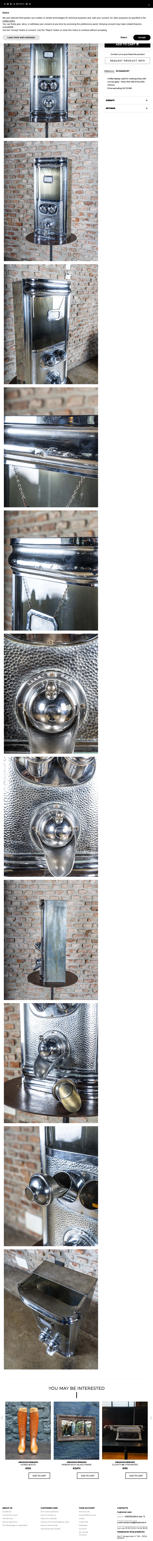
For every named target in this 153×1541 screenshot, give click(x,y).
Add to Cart (127, 44)
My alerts (82, 1535)
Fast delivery (7, 1518)
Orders (81, 1518)
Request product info (127, 60)
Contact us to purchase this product (127, 54)
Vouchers (83, 1529)
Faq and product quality (50, 1529)
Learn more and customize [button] (21, 37)
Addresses (83, 1525)
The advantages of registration (15, 1525)
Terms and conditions (49, 1512)
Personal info (84, 1512)
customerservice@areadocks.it (131, 1522)
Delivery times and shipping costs (55, 1522)
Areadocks (6, 1512)
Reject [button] (124, 37)
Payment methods (48, 1518)
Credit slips (83, 1522)
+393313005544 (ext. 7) (134, 1516)
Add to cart (39, 1476)
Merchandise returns (87, 1515)
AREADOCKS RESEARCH (28, 1462)
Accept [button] (142, 37)
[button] (148, 4)
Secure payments (9, 1522)
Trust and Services (9, 1515)
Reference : (109, 71)
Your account (87, 1508)
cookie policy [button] (8, 21)
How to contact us (48, 1515)
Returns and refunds (49, 1525)
